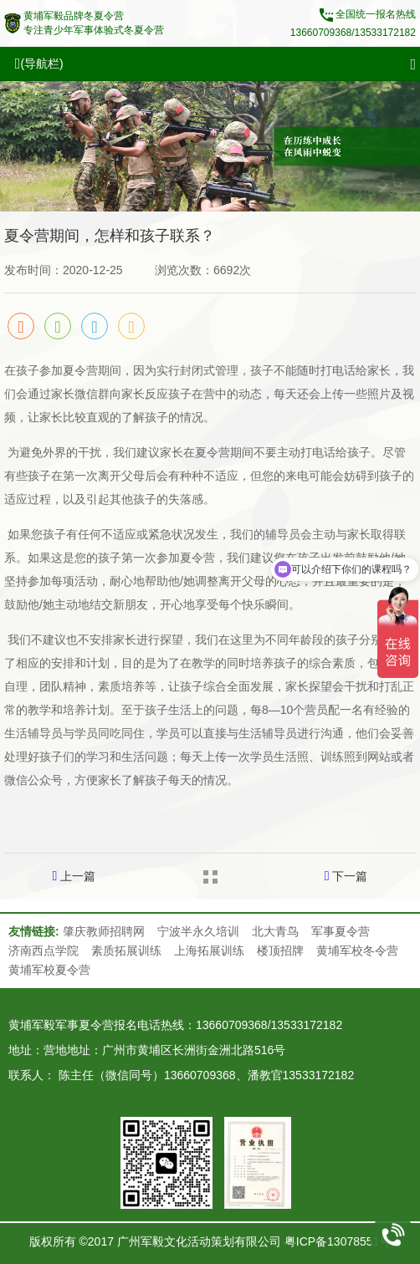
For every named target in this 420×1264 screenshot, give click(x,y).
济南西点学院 (43, 950)
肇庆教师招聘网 (104, 931)
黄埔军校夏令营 (49, 969)
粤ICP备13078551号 (338, 1241)
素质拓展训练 (126, 950)
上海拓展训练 (209, 950)
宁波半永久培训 (198, 931)
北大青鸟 (275, 931)
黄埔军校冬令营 (357, 950)
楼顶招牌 (280, 950)
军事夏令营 (340, 931)
